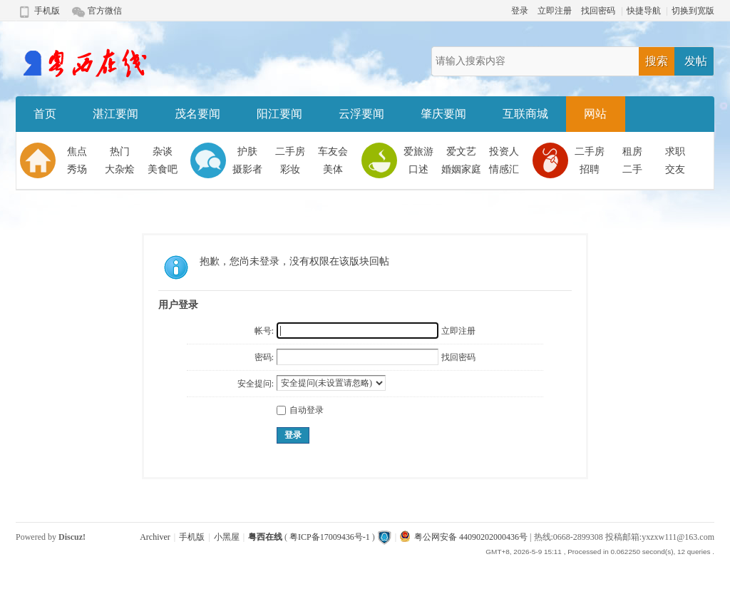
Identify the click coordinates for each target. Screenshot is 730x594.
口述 (418, 169)
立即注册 (555, 11)
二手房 (290, 151)
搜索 (656, 61)
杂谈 (163, 151)
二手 (632, 169)
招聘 (590, 169)
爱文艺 (461, 151)
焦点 (77, 151)
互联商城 (525, 114)
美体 (333, 169)
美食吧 (163, 169)
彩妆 (290, 169)
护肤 (247, 151)
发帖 (695, 61)
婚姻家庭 (461, 169)
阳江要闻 (279, 114)
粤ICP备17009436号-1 (329, 537)
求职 (675, 151)
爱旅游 (418, 151)
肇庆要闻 (443, 114)
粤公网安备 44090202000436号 (464, 537)
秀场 (77, 169)
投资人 (504, 151)
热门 (120, 151)
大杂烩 (120, 169)
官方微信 (105, 11)
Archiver (155, 537)
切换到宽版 (693, 11)
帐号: (264, 331)
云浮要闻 (361, 114)
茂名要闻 (197, 114)
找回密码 (598, 11)
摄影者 (247, 169)
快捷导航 (644, 11)
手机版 (47, 11)
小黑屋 (227, 537)
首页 (45, 114)
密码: (264, 357)
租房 (632, 151)
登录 (519, 11)
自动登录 (300, 410)
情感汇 (504, 169)
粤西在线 (265, 537)
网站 (595, 114)
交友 (675, 169)
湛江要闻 (115, 114)
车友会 (333, 151)
